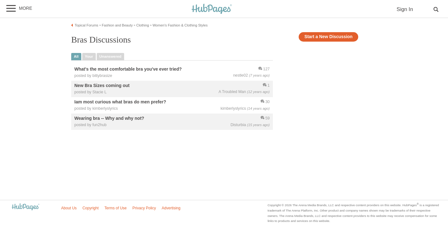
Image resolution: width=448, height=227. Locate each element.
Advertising (171, 208)
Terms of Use (115, 208)
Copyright (91, 208)
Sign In (405, 9)
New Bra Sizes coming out (101, 85)
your (89, 56)
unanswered (110, 56)
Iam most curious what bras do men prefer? (120, 101)
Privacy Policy (144, 208)
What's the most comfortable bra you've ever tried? (128, 69)
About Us (69, 208)
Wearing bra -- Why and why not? (109, 118)
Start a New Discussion (328, 36)
